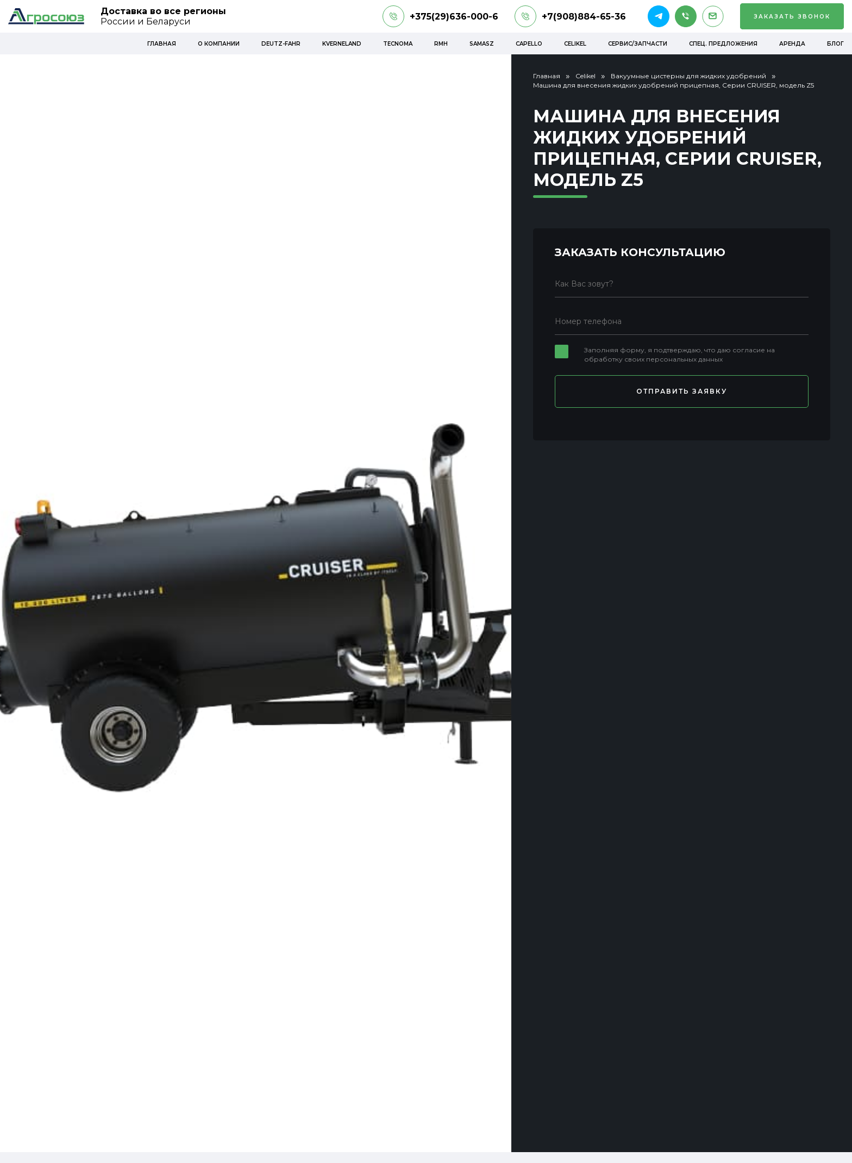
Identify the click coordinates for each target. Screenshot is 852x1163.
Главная (161, 43)
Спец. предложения (723, 43)
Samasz (481, 43)
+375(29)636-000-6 (440, 16)
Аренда (792, 43)
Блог (835, 43)
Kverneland (341, 43)
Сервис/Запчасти (637, 43)
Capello (529, 43)
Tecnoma (397, 43)
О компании (219, 43)
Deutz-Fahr (280, 43)
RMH (441, 43)
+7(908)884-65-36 (570, 16)
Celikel (575, 43)
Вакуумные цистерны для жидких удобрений (688, 76)
